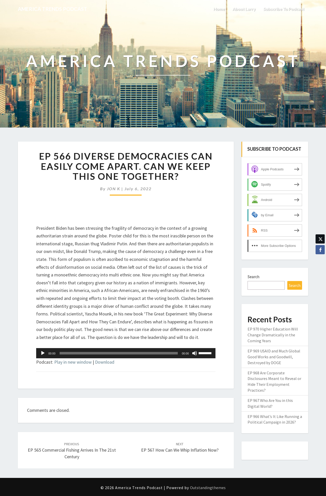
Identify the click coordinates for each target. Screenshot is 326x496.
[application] (125, 353)
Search (253, 276)
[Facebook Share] (320, 249)
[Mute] (194, 353)
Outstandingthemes (208, 487)
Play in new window (73, 362)
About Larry (244, 8)
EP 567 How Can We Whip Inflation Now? (180, 447)
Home (219, 8)
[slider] (119, 353)
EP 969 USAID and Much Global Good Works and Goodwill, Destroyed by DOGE (274, 356)
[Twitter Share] (320, 239)
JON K (113, 188)
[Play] (42, 353)
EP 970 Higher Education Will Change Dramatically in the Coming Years (273, 334)
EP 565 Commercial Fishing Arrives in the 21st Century (72, 451)
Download (104, 362)
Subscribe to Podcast (283, 8)
